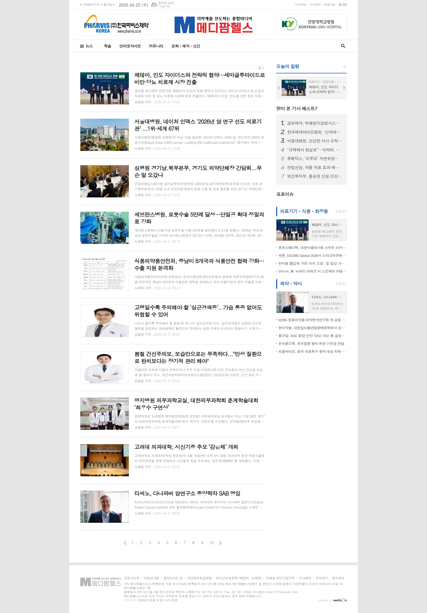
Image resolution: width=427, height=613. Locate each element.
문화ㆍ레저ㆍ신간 (185, 46)
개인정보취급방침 (199, 578)
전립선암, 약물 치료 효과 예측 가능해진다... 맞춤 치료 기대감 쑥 (315, 167)
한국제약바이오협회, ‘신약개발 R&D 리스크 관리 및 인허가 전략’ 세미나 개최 (315, 132)
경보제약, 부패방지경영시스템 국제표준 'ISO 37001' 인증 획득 (315, 123)
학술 (107, 46)
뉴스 (89, 46)
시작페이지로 (90, 4)
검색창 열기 (341, 45)
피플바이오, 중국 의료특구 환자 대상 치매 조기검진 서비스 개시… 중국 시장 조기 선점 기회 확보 (312, 351)
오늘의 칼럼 (287, 66)
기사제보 (300, 4)
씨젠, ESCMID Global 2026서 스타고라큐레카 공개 (312, 255)
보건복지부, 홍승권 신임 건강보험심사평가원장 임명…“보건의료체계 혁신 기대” (315, 176)
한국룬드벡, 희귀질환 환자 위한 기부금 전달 (311, 343)
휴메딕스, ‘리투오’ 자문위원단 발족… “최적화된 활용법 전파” (315, 158)
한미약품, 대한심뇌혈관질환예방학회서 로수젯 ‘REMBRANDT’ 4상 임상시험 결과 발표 (312, 327)
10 (212, 542)
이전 (125, 543)
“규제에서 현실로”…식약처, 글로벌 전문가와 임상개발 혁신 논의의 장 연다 (315, 150)
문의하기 (321, 578)
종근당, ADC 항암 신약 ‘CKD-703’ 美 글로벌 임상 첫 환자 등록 (312, 335)
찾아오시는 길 (173, 578)
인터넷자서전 (130, 46)
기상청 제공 (164, 6)
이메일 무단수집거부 (280, 578)
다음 (220, 543)
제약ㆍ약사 (291, 283)
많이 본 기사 (296, 108)
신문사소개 (131, 578)
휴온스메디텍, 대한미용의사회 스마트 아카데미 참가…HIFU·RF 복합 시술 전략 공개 (312, 247)
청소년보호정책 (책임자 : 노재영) (238, 578)
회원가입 (329, 4)
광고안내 (338, 578)
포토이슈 (285, 194)
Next (344, 88)
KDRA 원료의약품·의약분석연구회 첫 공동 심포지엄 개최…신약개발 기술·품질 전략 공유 (312, 319)
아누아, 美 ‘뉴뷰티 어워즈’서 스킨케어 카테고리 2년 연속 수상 (312, 271)
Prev (279, 88)
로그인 (342, 4)
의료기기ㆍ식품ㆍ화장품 (304, 211)
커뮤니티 (156, 46)
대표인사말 (151, 578)
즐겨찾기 (109, 4)
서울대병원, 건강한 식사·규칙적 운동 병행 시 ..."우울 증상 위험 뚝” (315, 141)
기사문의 (315, 4)
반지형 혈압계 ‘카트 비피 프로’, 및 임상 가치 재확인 (312, 263)
